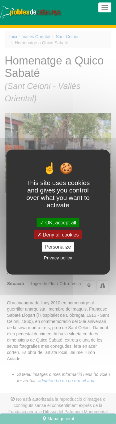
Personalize (58, 247)
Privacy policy (58, 257)
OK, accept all (58, 222)
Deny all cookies (58, 234)
